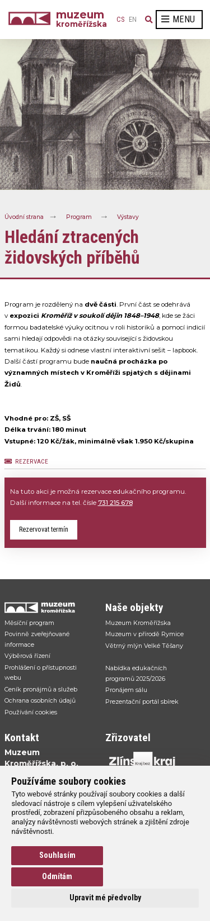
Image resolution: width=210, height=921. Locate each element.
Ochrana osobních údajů (40, 700)
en (133, 19)
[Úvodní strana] (32, 19)
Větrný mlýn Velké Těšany (144, 646)
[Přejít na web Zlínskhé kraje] (150, 761)
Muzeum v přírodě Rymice (144, 634)
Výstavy (128, 217)
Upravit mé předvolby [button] (105, 897)
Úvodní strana (24, 217)
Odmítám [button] (57, 876)
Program (79, 217)
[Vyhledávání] (149, 19)
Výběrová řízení (27, 656)
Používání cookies (30, 712)
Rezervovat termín (43, 529)
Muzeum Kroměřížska (138, 623)
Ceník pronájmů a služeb (40, 689)
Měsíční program (29, 623)
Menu (178, 19)
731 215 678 (115, 503)
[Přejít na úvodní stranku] (49, 607)
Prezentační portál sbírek (142, 701)
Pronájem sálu (126, 690)
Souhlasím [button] (57, 855)
